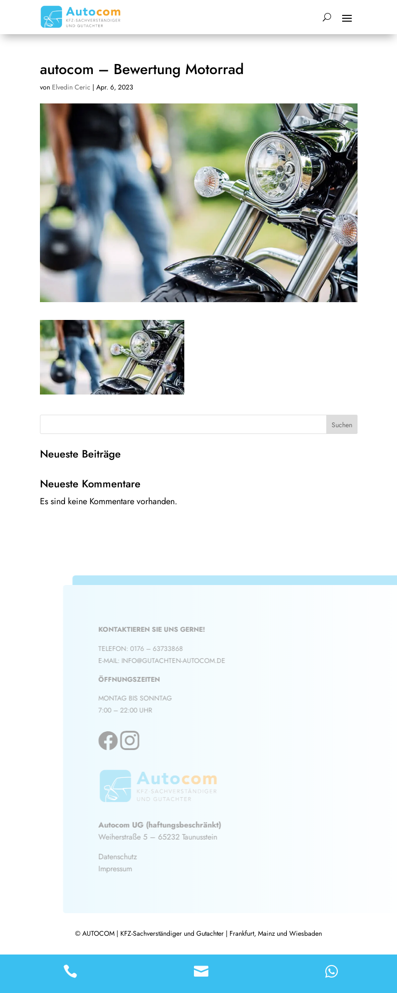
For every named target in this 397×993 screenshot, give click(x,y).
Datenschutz (123, 856)
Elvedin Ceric (71, 87)
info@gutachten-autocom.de (179, 660)
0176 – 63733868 (162, 648)
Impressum (121, 868)
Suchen (342, 425)
